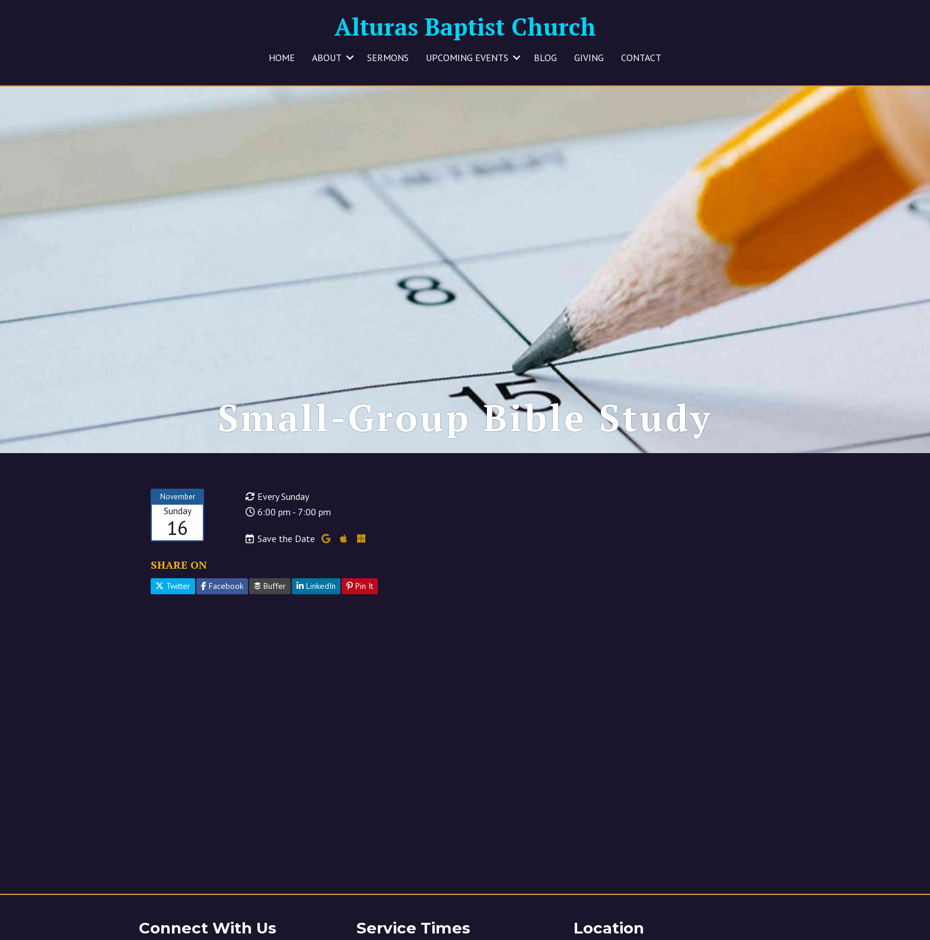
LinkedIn (316, 596)
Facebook (222, 596)
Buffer (270, 596)
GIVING (589, 57)
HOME (282, 57)
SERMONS (388, 57)
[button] (350, 58)
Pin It (359, 596)
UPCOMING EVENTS (467, 57)
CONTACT (641, 57)
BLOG (545, 57)
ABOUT (327, 57)
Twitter (172, 596)
